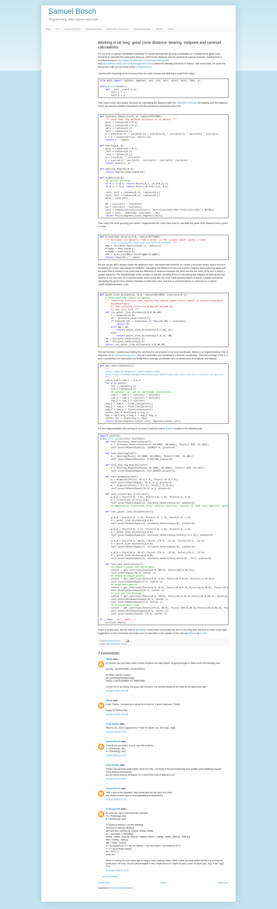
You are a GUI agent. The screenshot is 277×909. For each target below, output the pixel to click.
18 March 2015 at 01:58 (117, 691)
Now (170, 29)
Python (124, 644)
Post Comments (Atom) (122, 888)
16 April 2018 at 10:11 (116, 755)
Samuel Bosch (72, 11)
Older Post (223, 883)
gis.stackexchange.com (123, 355)
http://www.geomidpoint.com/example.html (132, 371)
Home (164, 883)
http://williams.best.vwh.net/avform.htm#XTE (141, 242)
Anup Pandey (112, 724)
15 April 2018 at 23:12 (116, 732)
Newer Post (104, 883)
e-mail (203, 633)
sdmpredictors (93, 29)
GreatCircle (115, 644)
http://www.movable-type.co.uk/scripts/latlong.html (143, 60)
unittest (169, 428)
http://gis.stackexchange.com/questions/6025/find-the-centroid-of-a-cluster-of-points (164, 374)
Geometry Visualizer (118, 29)
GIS (107, 644)
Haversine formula (186, 102)
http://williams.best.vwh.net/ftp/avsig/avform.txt (126, 63)
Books (159, 29)
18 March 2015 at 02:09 (117, 714)
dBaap (109, 659)
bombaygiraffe (113, 809)
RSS (190, 633)
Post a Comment (110, 876)
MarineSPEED (72, 29)
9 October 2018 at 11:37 (117, 870)
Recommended (142, 29)
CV (57, 29)
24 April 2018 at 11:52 (116, 799)
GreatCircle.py (143, 67)
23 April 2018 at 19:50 (116, 779)
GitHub (142, 630)
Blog (48, 29)
